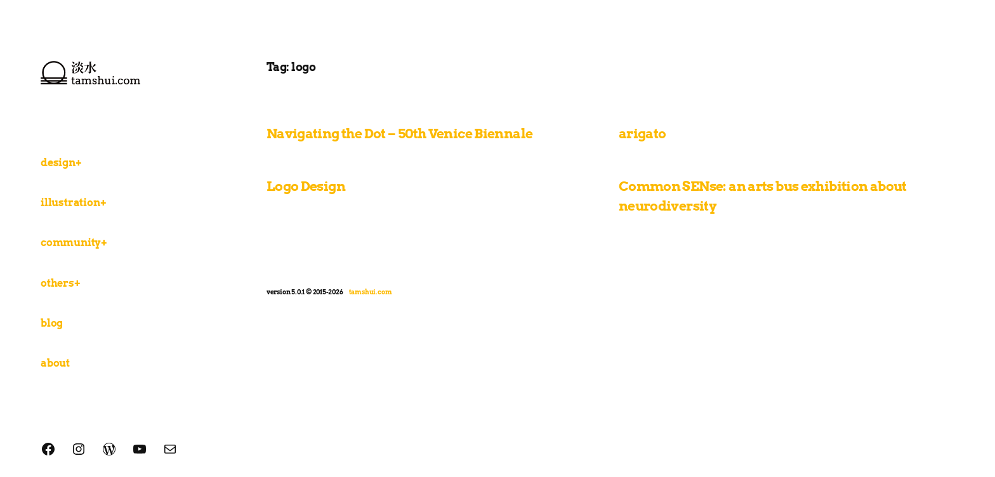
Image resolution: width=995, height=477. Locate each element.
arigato (642, 133)
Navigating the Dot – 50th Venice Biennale (400, 133)
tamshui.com (370, 292)
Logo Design (306, 186)
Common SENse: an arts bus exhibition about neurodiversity (763, 196)
